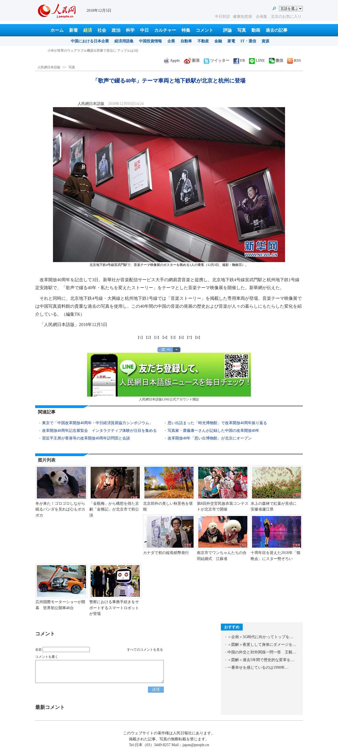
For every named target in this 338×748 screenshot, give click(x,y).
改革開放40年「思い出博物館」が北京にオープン (210, 438)
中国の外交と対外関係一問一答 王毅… (261, 652)
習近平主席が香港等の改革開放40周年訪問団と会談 (86, 438)
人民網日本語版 (48, 67)
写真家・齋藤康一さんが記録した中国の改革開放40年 (213, 431)
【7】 (189, 337)
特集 (186, 30)
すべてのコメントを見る (145, 650)
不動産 (203, 41)
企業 (171, 41)
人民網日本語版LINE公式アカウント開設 (169, 377)
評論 (227, 30)
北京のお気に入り (286, 16)
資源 (265, 41)
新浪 (192, 60)
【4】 (165, 337)
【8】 (198, 337)
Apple (172, 60)
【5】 (173, 337)
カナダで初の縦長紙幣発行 (166, 553)
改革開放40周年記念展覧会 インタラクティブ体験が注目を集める (99, 431)
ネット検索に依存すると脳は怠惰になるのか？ (82, 50)
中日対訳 (222, 16)
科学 (130, 30)
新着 (73, 30)
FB (239, 60)
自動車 (186, 41)
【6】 (181, 337)
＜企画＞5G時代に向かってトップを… (260, 637)
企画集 (262, 16)
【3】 (157, 337)
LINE (257, 60)
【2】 (148, 337)
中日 (144, 30)
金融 (218, 41)
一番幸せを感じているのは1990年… (258, 667)
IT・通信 (248, 41)
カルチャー (165, 30)
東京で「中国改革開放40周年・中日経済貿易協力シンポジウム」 (97, 423)
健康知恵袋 (243, 16)
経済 (87, 30)
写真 (241, 30)
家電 (231, 41)
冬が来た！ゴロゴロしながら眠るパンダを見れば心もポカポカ (60, 509)
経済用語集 (124, 41)
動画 (255, 30)
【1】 (140, 337)
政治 (116, 30)
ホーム (57, 30)
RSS (294, 60)
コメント (204, 30)
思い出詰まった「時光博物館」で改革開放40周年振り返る (217, 423)
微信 (276, 60)
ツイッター (216, 60)
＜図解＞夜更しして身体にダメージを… (261, 645)
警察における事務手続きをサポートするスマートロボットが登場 (114, 608)
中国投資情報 (150, 41)
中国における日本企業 (90, 41)
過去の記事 (276, 30)
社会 (101, 30)
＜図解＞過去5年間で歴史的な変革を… (260, 660)
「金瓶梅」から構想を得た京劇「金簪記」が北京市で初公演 (114, 509)
